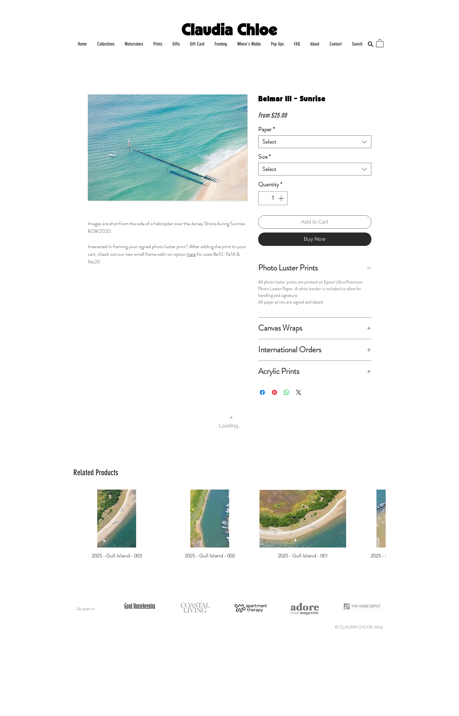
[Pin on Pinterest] (274, 392)
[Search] (370, 44)
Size (264, 156)
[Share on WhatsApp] (286, 392)
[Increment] (282, 198)
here (191, 254)
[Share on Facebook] (262, 392)
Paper (266, 129)
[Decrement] (264, 198)
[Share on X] (298, 392)
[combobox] (314, 141)
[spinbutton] (273, 198)
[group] (229, 524)
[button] (379, 43)
